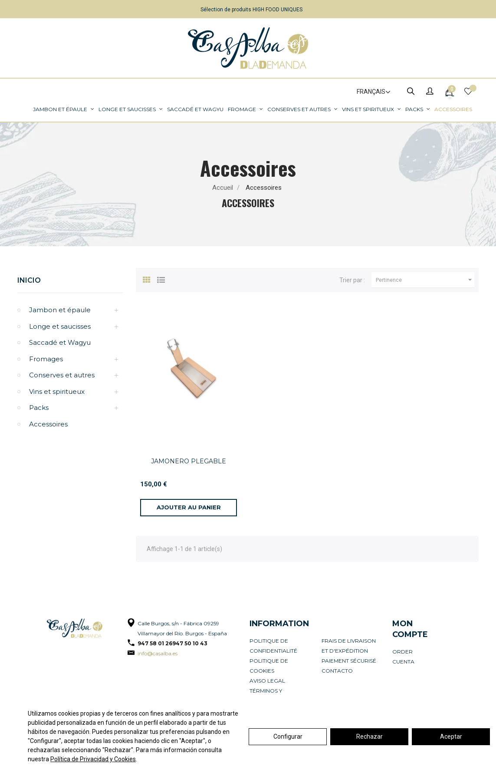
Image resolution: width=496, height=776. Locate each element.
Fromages (46, 359)
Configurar (287, 736)
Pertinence (425, 280)
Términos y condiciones (269, 695)
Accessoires (48, 424)
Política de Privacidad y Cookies (93, 759)
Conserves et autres (62, 375)
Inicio (29, 280)
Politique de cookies (269, 665)
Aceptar (451, 736)
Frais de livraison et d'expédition (349, 645)
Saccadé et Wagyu (60, 342)
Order (402, 651)
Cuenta (403, 661)
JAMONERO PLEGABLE (188, 461)
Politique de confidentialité (273, 645)
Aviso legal (267, 680)
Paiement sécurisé (349, 660)
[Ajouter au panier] (188, 507)
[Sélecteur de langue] (370, 92)
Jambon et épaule (60, 310)
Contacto (337, 670)
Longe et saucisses (60, 326)
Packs (39, 407)
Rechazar (369, 736)
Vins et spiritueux (57, 391)
